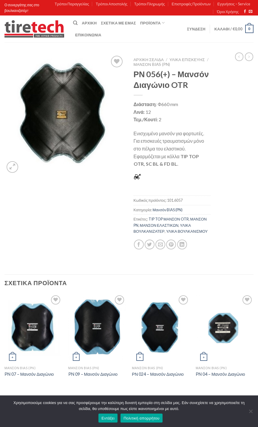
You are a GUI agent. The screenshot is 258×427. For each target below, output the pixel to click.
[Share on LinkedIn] (182, 244)
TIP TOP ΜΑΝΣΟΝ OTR (169, 219)
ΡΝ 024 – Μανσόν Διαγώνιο (158, 374)
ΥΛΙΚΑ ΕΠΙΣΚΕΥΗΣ (187, 59)
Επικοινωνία (88, 34)
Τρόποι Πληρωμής (149, 3)
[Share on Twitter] (150, 244)
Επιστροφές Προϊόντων (191, 3)
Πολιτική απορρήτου (141, 418)
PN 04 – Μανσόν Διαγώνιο (220, 374)
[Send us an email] (250, 12)
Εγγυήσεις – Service (233, 3)
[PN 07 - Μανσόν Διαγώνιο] (33, 328)
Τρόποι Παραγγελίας (72, 3)
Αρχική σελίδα (149, 59)
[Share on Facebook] (139, 244)
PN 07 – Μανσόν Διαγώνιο (29, 374)
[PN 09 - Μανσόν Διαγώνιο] (97, 328)
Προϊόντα (152, 23)
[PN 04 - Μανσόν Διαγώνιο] (225, 328)
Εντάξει (108, 418)
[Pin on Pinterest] (171, 244)
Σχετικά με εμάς (118, 23)
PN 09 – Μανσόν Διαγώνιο (93, 374)
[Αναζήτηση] (75, 23)
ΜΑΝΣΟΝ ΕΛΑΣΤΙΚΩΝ (159, 225)
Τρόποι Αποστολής (111, 3)
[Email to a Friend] (160, 244)
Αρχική (89, 23)
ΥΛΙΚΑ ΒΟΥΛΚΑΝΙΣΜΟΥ (187, 231)
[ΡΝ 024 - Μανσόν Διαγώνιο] (161, 328)
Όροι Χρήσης (228, 11)
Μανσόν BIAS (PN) (152, 64)
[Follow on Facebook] (245, 12)
